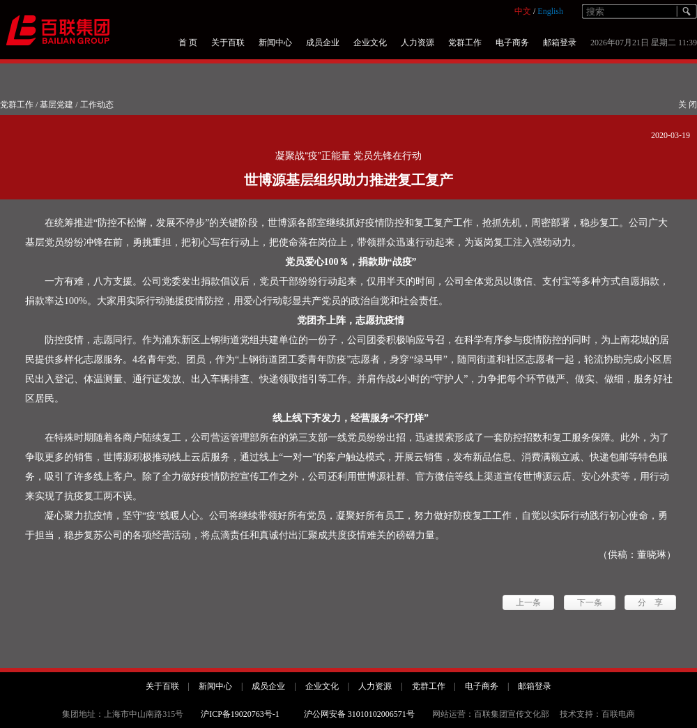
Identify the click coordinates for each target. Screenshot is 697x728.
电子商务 (512, 42)
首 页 (187, 42)
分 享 (650, 602)
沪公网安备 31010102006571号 (359, 714)
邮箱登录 (559, 42)
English (550, 11)
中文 (522, 11)
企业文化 (370, 42)
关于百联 (228, 42)
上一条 (528, 602)
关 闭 (687, 104)
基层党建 (56, 104)
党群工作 (465, 42)
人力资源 (417, 42)
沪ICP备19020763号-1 (240, 714)
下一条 (589, 602)
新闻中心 (275, 42)
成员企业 (322, 42)
